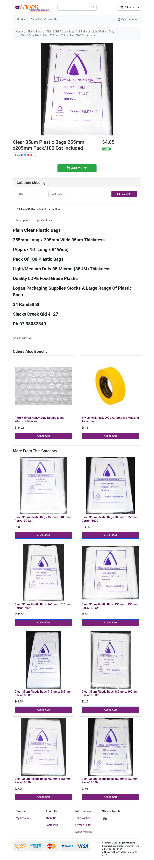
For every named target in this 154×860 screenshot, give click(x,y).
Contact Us (50, 19)
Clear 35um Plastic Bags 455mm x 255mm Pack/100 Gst (110, 606)
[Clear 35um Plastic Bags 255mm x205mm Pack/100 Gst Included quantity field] (32, 168)
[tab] (22, 220)
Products (22, 19)
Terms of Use (83, 818)
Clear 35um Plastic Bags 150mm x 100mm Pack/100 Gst (43, 518)
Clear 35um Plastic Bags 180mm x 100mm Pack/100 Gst (110, 693)
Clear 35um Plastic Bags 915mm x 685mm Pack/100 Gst (43, 693)
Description (22, 220)
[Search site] (93, 7)
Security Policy (83, 831)
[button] (127, 19)
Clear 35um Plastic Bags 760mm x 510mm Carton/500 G (43, 606)
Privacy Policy (83, 824)
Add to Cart (77, 168)
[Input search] (73, 7)
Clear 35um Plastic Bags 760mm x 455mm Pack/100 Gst (43, 780)
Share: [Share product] (23, 155)
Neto (137, 846)
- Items (127, 7)
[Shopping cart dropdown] (138, 7)
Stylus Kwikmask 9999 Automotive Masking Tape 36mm (110, 419)
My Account (23, 818)
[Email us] (105, 819)
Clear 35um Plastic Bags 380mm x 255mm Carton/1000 (110, 518)
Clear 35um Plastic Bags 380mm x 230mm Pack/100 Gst (110, 780)
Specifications (44, 220)
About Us (36, 19)
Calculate (124, 194)
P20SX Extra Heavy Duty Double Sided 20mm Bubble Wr (39, 419)
